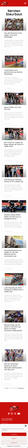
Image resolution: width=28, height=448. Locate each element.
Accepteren (14, 434)
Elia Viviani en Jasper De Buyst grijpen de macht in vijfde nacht (13, 144)
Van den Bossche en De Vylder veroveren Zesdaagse (13, 35)
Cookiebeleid (9, 446)
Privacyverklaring (16, 446)
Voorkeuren (14, 442)
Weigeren (14, 438)
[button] (25, 426)
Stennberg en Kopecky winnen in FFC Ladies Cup (13, 180)
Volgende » (21, 388)
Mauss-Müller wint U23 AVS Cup (12, 108)
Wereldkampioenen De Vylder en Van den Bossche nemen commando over (12, 253)
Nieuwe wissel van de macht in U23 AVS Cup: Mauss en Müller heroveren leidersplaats (13, 328)
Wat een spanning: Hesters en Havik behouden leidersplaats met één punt (13, 367)
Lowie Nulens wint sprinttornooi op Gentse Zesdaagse (13, 72)
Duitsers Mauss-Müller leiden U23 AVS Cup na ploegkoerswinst (12, 216)
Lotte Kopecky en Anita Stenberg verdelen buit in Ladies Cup (13, 289)
